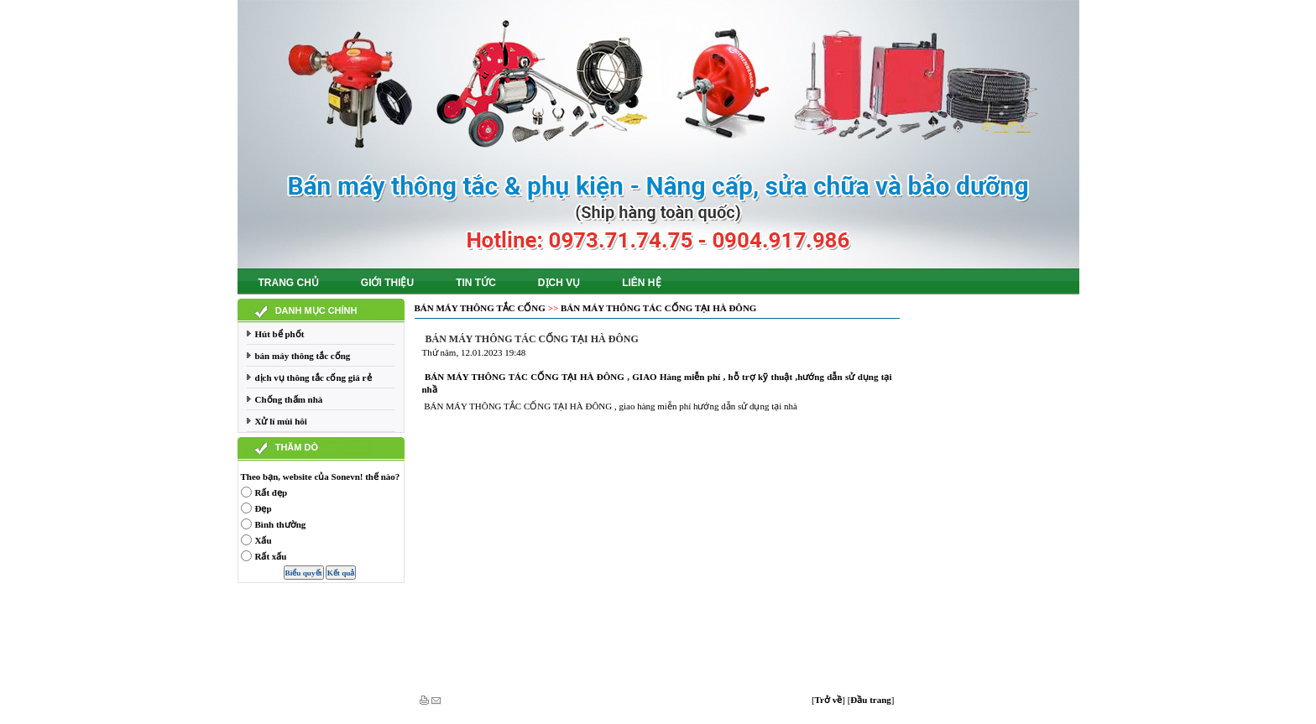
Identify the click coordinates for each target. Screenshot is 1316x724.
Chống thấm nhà (289, 399)
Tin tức (476, 283)
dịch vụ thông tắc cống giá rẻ (313, 377)
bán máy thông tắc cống (303, 356)
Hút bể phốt (280, 334)
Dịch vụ (559, 283)
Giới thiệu (387, 283)
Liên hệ (641, 283)
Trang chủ (288, 283)
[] (828, 700)
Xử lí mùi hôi (281, 421)
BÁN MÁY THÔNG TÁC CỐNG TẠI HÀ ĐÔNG (658, 308)
